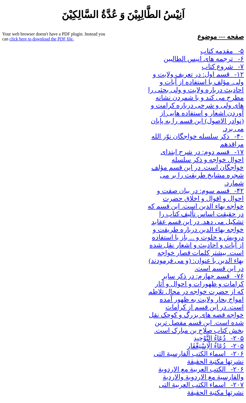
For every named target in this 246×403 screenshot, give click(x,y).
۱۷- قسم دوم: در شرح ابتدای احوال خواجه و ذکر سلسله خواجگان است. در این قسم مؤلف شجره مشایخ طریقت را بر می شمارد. (197, 167)
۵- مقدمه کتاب (222, 51)
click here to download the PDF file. (41, 39)
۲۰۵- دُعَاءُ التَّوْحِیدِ (218, 338)
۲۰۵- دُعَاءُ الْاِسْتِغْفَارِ (215, 346)
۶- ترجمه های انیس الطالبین (204, 58)
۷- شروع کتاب (223, 66)
